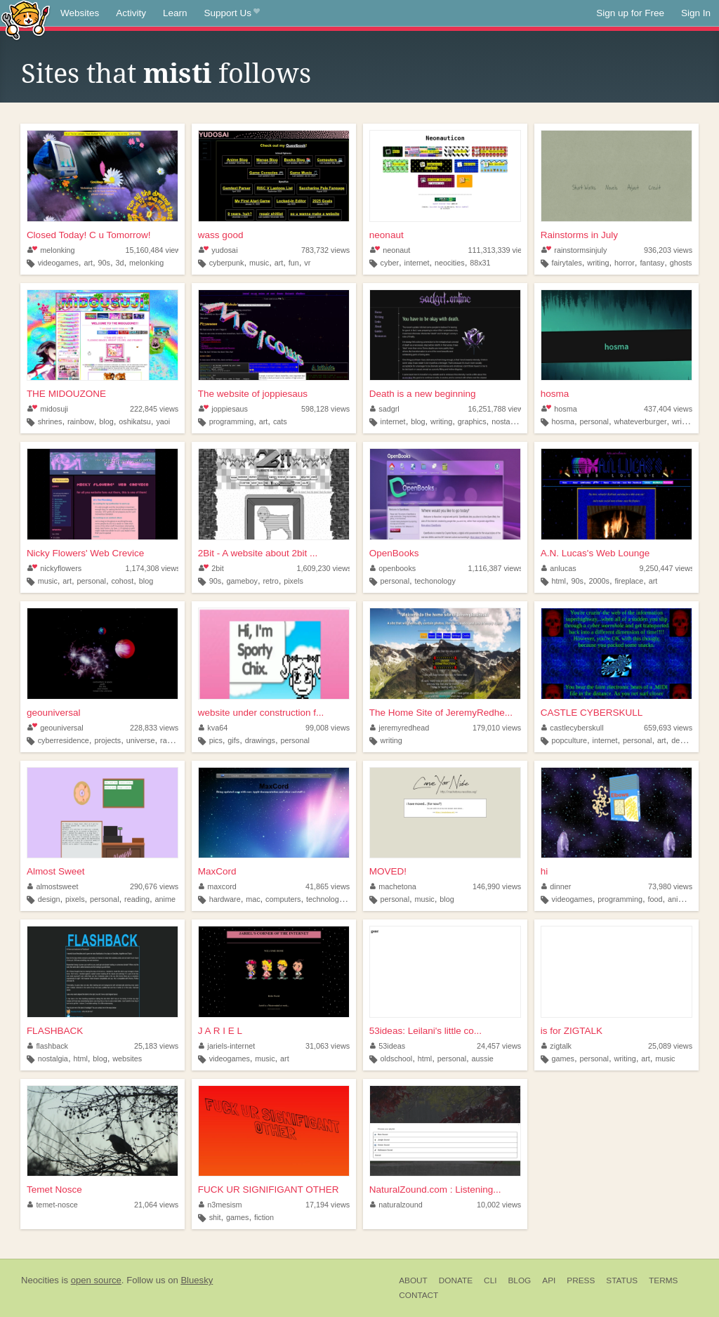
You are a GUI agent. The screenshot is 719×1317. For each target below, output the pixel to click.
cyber (390, 262)
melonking (51, 250)
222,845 (154, 409)
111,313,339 (499, 250)
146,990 (497, 886)
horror (624, 262)
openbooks (393, 568)
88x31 (480, 262)
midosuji (47, 409)
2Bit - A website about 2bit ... (257, 553)
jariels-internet (227, 1046)
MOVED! (388, 871)
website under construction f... (261, 712)
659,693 (668, 727)
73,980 (670, 886)
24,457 (499, 1046)
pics (216, 740)
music (259, 262)
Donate (456, 1280)
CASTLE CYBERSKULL (592, 712)
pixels (293, 581)
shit (215, 1217)
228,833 (154, 727)
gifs (233, 740)
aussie (483, 1058)
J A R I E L (220, 1031)
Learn (175, 13)
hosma (555, 393)
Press (581, 1280)
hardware (225, 899)
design (682, 740)
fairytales (567, 262)
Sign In (696, 13)
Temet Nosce (54, 1189)
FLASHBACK (55, 1031)
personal (594, 421)
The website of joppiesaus (253, 393)
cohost (122, 581)
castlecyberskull (572, 727)
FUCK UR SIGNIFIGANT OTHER (268, 1189)
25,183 (156, 1046)
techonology (435, 581)
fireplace (628, 581)
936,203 (668, 250)
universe (140, 740)
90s (104, 262)
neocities (450, 262)
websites (127, 1058)
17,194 (327, 1204)
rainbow (80, 421)
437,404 (668, 409)
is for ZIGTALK (571, 1031)
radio (168, 740)
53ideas (387, 1046)
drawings (260, 740)
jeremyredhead (400, 727)
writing (598, 262)
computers (283, 899)
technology (324, 899)
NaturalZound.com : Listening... (435, 1189)
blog (106, 421)
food (654, 899)
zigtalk (556, 1046)
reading (137, 899)
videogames (58, 262)
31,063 (327, 1046)
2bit (211, 568)
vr (307, 262)
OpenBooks (394, 553)
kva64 (213, 727)
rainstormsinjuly (574, 250)
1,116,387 (495, 568)
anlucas (558, 568)
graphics (472, 421)
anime (165, 899)
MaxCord (217, 871)
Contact (418, 1295)
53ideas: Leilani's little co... (425, 1031)
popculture (569, 740)
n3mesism (220, 1204)
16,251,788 (497, 409)
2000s (598, 581)
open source (96, 1280)
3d (119, 262)
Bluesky (196, 1280)
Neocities (40, 1280)
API (548, 1280)
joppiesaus (223, 409)
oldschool (397, 1058)
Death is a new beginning (422, 393)
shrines (50, 421)
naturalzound (396, 1204)
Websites (79, 13)
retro (271, 581)
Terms (663, 1280)
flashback (47, 1046)
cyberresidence (63, 740)
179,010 (497, 727)
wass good (221, 235)
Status (622, 1280)
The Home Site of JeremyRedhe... (441, 712)
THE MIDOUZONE (66, 393)
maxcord (218, 886)
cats (280, 421)
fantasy (652, 262)
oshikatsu (135, 421)
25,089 (670, 1046)
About (413, 1280)
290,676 (154, 886)
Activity (131, 13)
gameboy (242, 581)
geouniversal (54, 712)
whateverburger (640, 421)
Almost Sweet (56, 871)
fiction (264, 1217)
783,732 (325, 250)
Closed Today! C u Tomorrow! (89, 235)
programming (231, 421)
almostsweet (53, 886)
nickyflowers (54, 568)
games (563, 1058)
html (559, 581)
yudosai (218, 250)
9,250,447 (666, 568)
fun (294, 262)
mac (253, 899)
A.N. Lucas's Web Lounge (595, 553)
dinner (556, 886)
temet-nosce (52, 1204)
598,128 (325, 409)
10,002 (499, 1204)
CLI (490, 1280)
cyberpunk (226, 262)
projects (107, 740)
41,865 (327, 886)
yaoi (163, 421)
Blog (519, 1280)
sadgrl (385, 409)
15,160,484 (154, 250)
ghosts (681, 262)
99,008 (327, 727)
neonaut (386, 235)
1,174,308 (152, 568)
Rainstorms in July (579, 235)
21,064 (156, 1204)
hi (544, 871)
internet (417, 262)
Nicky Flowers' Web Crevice (85, 553)
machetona (393, 886)
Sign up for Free (630, 13)
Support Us (232, 13)
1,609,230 (323, 568)
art (88, 262)
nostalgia (507, 421)
